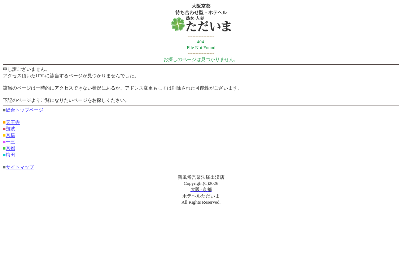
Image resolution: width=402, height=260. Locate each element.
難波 (10, 128)
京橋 (10, 135)
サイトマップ (20, 167)
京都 (10, 148)
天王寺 (13, 122)
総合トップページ (24, 110)
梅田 (10, 154)
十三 (10, 141)
